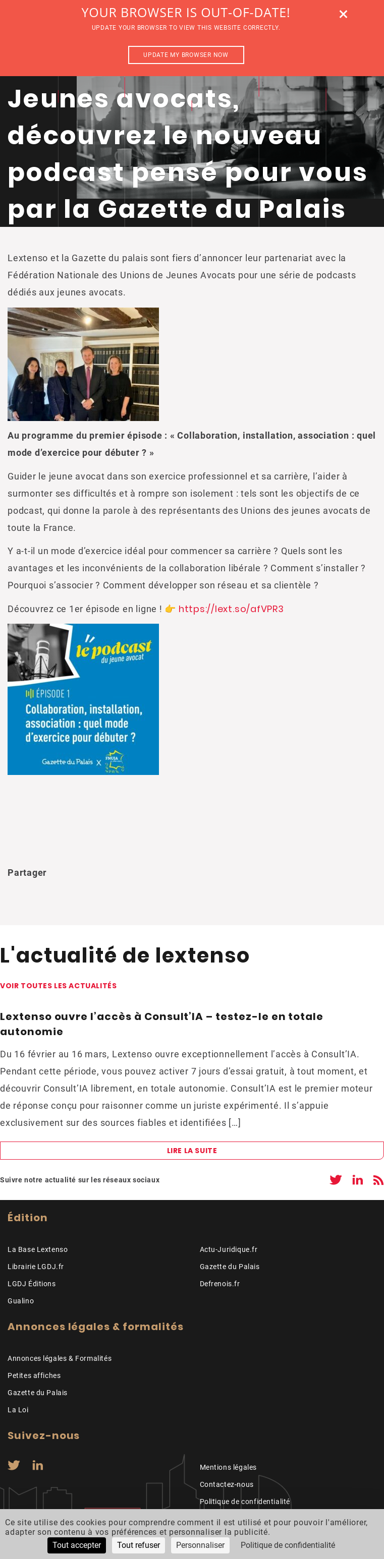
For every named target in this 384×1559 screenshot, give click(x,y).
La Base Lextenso (38, 1249)
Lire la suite (192, 1151)
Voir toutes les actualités (58, 986)
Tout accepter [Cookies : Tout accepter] (76, 1545)
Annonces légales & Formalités (60, 1358)
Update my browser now (186, 54)
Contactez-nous (227, 1484)
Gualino (21, 1301)
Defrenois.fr (220, 1284)
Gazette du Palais (230, 1267)
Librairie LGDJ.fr (36, 1267)
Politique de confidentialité (245, 1501)
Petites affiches (34, 1375)
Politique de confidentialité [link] (288, 1545)
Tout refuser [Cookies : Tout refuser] (138, 1545)
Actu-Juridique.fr (229, 1249)
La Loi (18, 1410)
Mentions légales (228, 1467)
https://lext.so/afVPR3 (231, 609)
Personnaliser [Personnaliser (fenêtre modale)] (200, 1545)
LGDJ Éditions (32, 1284)
